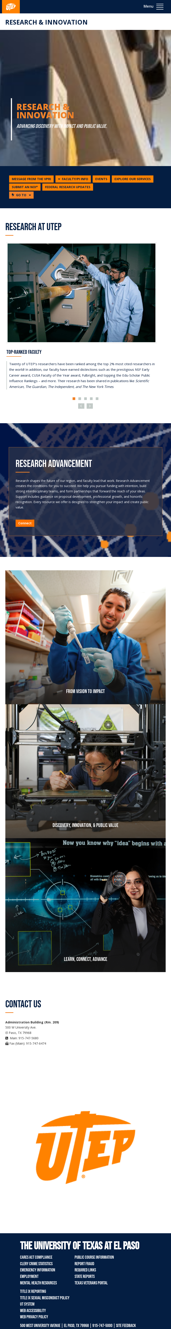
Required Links (85, 1270)
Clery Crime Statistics (36, 1264)
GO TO (23, 195)
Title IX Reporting (33, 1291)
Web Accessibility (33, 1310)
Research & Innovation (46, 22)
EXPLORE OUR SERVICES (132, 179)
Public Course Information (94, 1257)
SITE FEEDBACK (126, 1325)
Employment (29, 1276)
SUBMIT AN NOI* (25, 187)
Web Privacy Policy (34, 1317)
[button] (73, 179)
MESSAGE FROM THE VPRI (31, 179)
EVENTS (101, 179)
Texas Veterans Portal (91, 1283)
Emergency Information (37, 1270)
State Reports (85, 1276)
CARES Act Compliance (36, 1257)
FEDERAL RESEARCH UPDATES (67, 187)
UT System (27, 1304)
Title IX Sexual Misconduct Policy (44, 1298)
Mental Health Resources (38, 1283)
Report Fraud (84, 1264)
